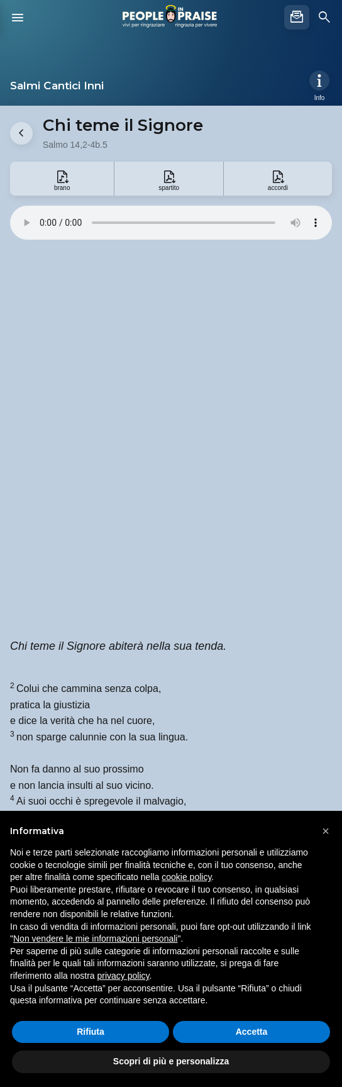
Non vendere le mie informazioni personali (95, 939)
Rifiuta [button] (90, 1032)
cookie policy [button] (186, 877)
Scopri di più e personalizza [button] (171, 1061)
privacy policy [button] (123, 976)
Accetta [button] (252, 1032)
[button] (326, 831)
